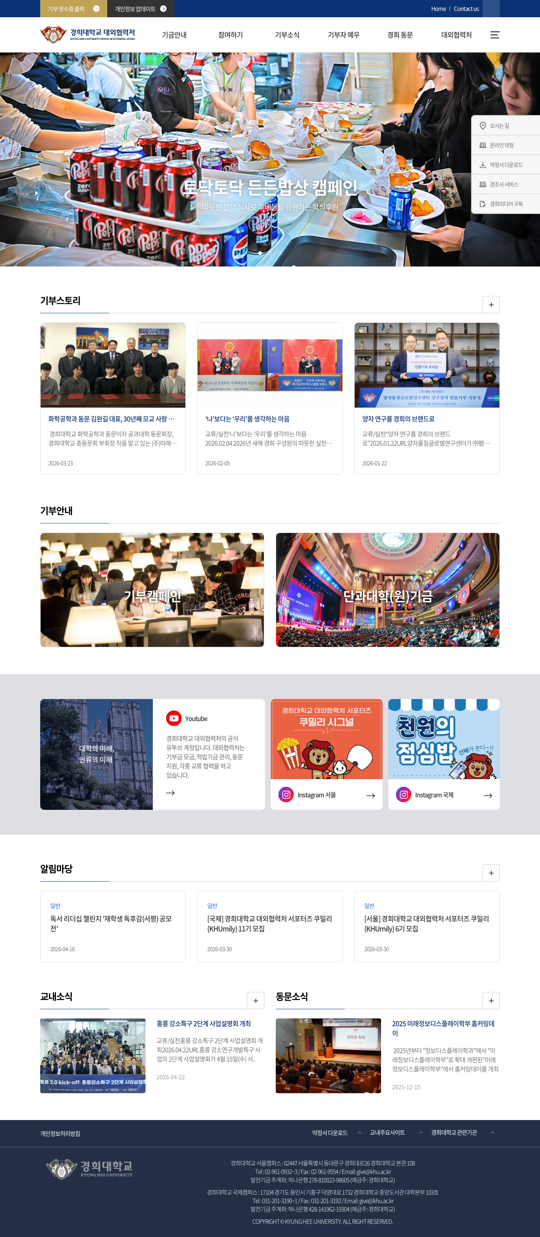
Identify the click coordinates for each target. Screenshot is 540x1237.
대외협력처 (456, 35)
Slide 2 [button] (270, 253)
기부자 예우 (344, 35)
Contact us (466, 8)
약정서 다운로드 (330, 1132)
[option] (113, 399)
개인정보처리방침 (60, 1133)
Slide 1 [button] (260, 253)
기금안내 (174, 35)
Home (438, 8)
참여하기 (230, 35)
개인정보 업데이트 (141, 9)
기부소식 (287, 35)
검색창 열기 (491, 8)
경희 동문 (400, 35)
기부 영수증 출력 (74, 9)
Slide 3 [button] (280, 253)
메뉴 (495, 34)
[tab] (260, 253)
